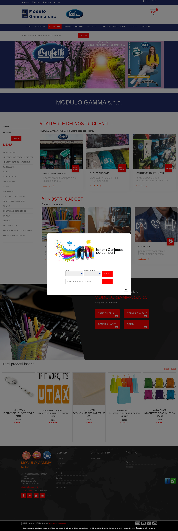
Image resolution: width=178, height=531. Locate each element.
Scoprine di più (141, 528)
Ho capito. (151, 528)
